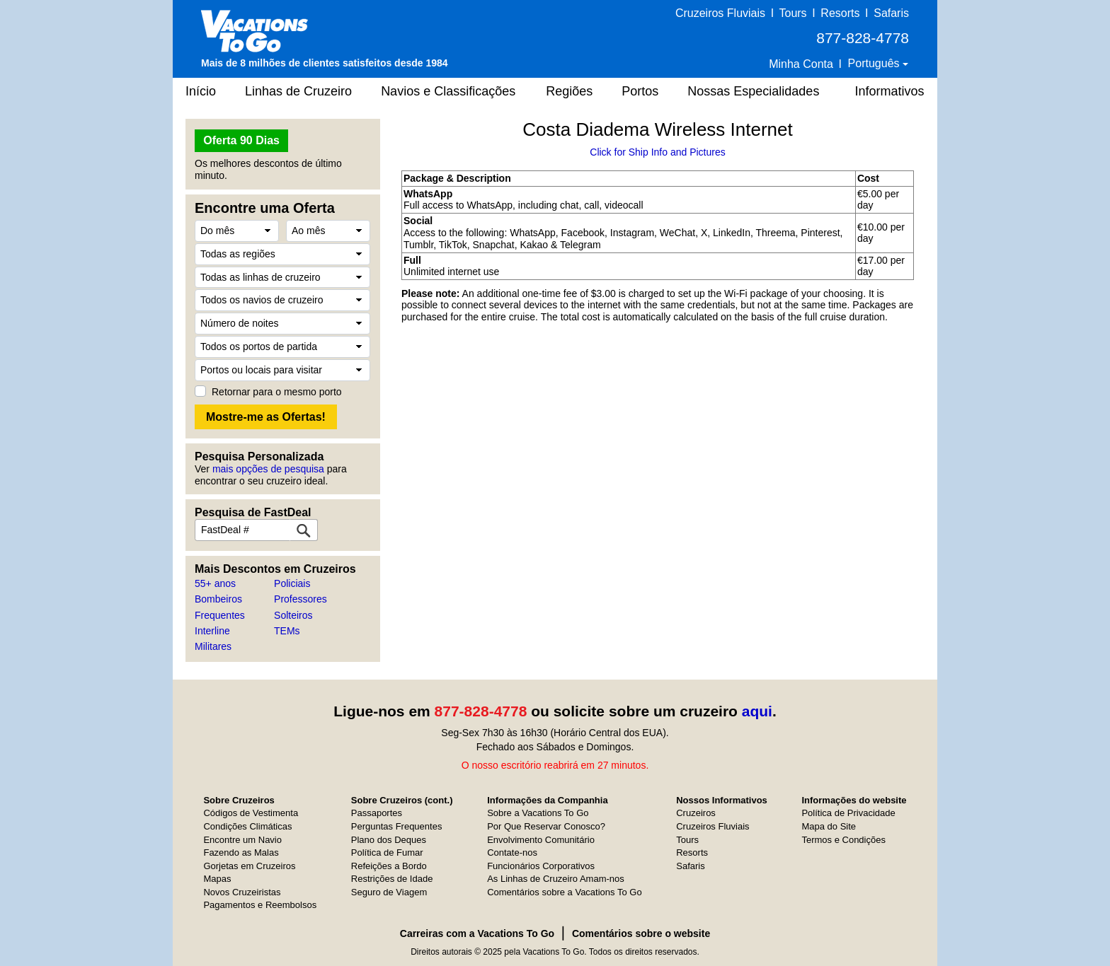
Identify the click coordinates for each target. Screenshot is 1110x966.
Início (200, 91)
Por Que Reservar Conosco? (546, 826)
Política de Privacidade (848, 813)
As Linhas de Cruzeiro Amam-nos (555, 878)
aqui (757, 711)
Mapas (217, 878)
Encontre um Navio (242, 839)
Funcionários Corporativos (541, 866)
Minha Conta (801, 64)
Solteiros (293, 615)
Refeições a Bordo (389, 866)
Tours (792, 13)
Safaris (891, 13)
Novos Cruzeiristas (241, 892)
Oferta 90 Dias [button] (241, 140)
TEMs (287, 630)
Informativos (889, 91)
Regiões (569, 91)
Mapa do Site (828, 826)
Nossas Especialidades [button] (753, 91)
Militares (213, 646)
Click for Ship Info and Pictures (657, 152)
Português (875, 63)
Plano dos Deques (388, 839)
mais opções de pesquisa (268, 469)
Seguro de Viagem (389, 892)
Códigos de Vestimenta (250, 813)
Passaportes (376, 813)
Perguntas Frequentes (396, 826)
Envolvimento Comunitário (541, 839)
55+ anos (215, 583)
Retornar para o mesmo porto (277, 391)
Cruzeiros (696, 813)
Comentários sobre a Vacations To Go (564, 892)
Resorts (839, 13)
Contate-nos (512, 852)
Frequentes (220, 615)
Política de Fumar (387, 852)
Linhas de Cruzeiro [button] (298, 91)
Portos (640, 91)
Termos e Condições (843, 839)
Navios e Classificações (448, 91)
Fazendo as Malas (240, 852)
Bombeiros (218, 599)
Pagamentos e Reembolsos (259, 905)
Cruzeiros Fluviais (720, 13)
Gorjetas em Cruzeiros (249, 866)
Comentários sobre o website (641, 933)
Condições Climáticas (247, 826)
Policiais (292, 583)
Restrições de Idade (392, 878)
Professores (300, 599)
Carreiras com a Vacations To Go (477, 933)
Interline (212, 630)
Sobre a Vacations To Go (537, 813)
